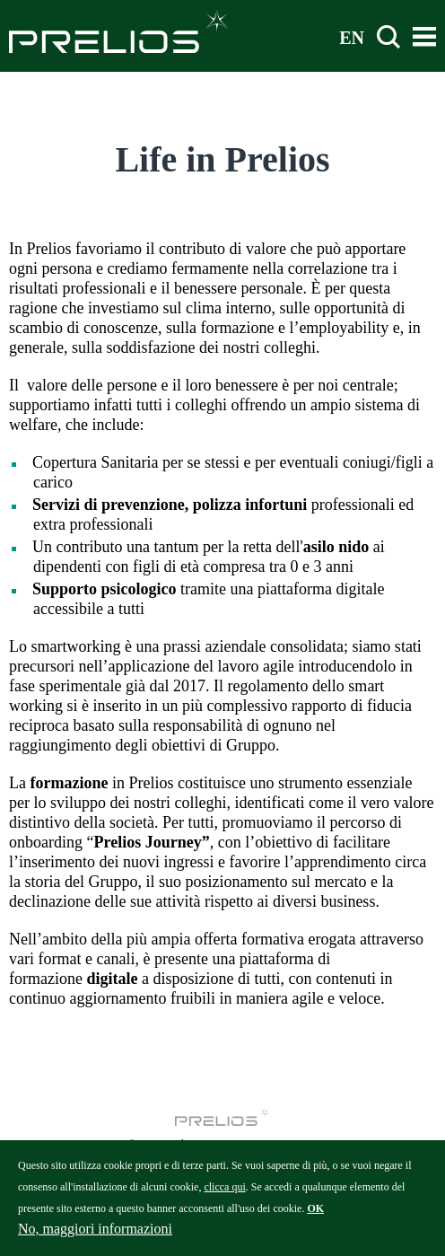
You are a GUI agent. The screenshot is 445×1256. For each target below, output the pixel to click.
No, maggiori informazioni (95, 1237)
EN (351, 37)
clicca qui (224, 1196)
